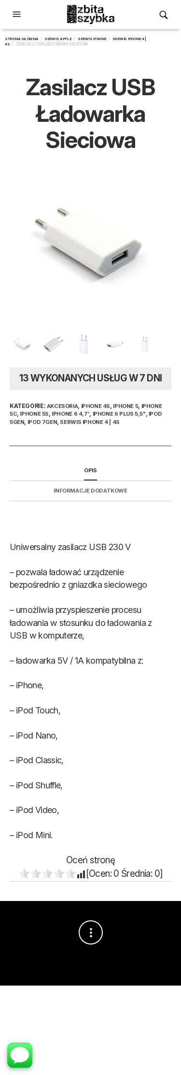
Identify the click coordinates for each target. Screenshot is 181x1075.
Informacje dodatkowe (90, 490)
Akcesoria (62, 406)
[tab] (90, 471)
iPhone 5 (125, 406)
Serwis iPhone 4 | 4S (89, 422)
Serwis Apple (58, 39)
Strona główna (22, 39)
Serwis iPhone (92, 39)
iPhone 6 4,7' (70, 413)
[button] (18, 14)
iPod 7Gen (42, 422)
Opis (90, 470)
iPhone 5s (34, 413)
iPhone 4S (96, 406)
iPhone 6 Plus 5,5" (119, 413)
